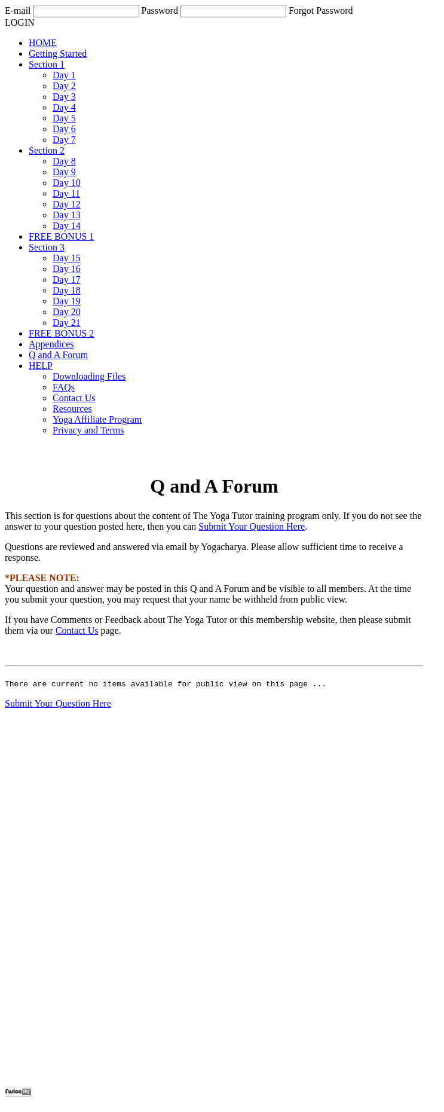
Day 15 (67, 258)
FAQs (64, 387)
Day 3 (64, 96)
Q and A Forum (58, 355)
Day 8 (64, 161)
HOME (43, 43)
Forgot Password (321, 10)
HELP (41, 366)
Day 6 (64, 129)
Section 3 (47, 247)
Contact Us (74, 398)
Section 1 (47, 64)
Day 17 (67, 279)
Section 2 (47, 150)
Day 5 (64, 118)
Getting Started (58, 53)
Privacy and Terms (88, 430)
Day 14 (67, 226)
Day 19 (67, 301)
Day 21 (67, 322)
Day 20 (67, 312)
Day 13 (67, 215)
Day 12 (67, 204)
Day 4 (64, 107)
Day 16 (67, 269)
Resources (72, 409)
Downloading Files (89, 376)
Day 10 (67, 183)
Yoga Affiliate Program (97, 419)
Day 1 (64, 75)
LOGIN (20, 22)
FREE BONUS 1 (61, 236)
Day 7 (64, 140)
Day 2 (64, 86)
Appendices (51, 344)
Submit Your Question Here (251, 526)
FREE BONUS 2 (61, 333)
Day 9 (64, 172)
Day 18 (67, 290)
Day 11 (66, 193)
